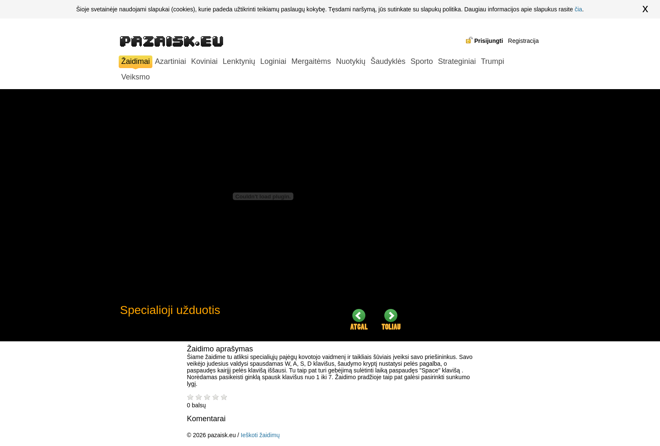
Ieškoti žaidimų (260, 435)
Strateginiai (457, 61)
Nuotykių (350, 61)
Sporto (421, 61)
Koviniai (204, 61)
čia (578, 9)
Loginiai (273, 61)
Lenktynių (239, 61)
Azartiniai (170, 61)
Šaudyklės (387, 61)
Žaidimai (135, 62)
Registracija (523, 40)
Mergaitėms (311, 61)
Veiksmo (135, 77)
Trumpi (492, 61)
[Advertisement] (478, 215)
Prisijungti (488, 40)
